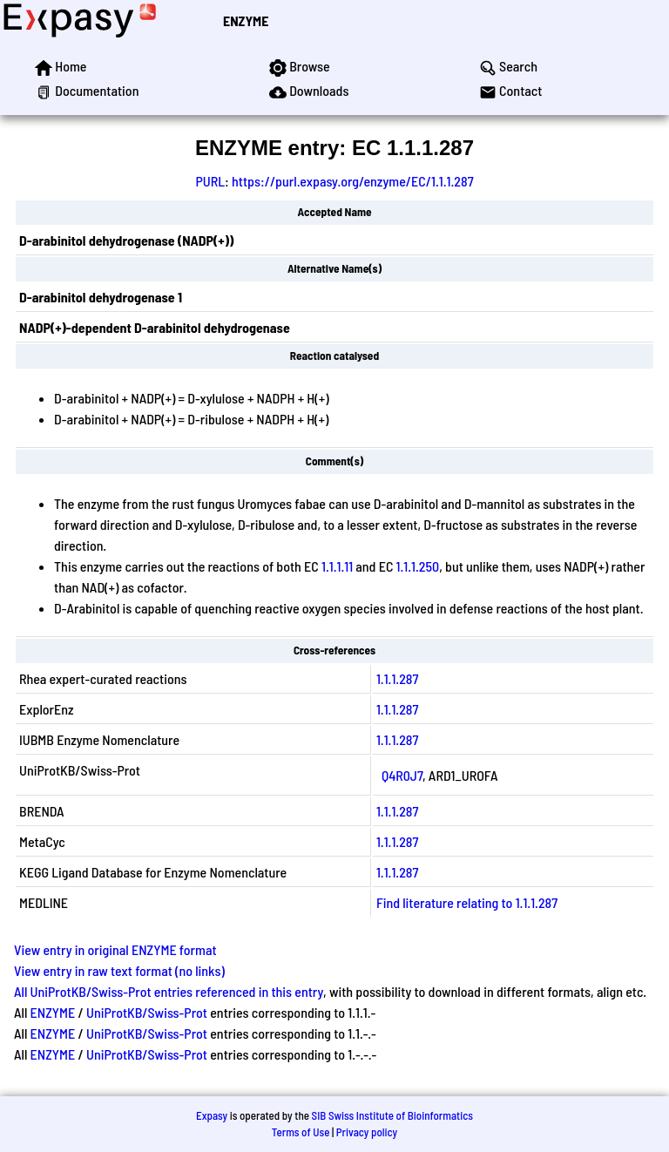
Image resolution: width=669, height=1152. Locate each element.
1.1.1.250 (418, 566)
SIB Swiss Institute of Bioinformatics (392, 1115)
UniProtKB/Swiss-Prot (146, 1012)
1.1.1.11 (337, 566)
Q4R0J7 (402, 775)
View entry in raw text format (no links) (119, 970)
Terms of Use (301, 1132)
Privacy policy (366, 1132)
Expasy (211, 1115)
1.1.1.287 (397, 678)
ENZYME (245, 20)
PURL (210, 181)
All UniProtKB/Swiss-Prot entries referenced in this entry (168, 991)
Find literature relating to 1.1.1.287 (467, 902)
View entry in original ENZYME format (115, 949)
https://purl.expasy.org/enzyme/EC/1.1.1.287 (353, 181)
